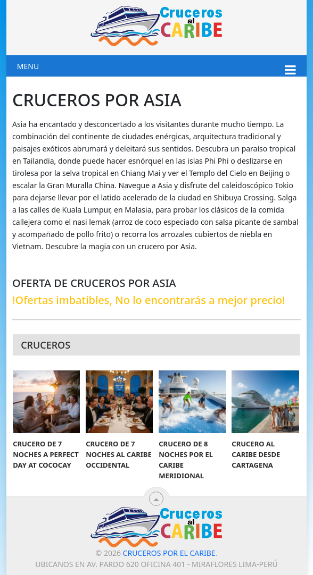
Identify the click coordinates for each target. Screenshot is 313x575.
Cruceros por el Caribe (169, 553)
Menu (28, 66)
